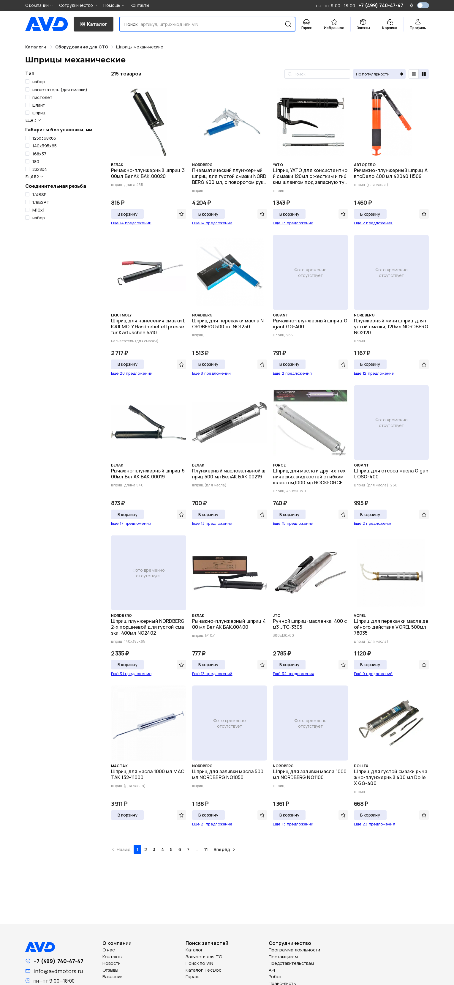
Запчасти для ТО (204, 957)
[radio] (414, 74)
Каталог (194, 950)
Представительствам (291, 963)
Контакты (140, 5)
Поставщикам (283, 957)
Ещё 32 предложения (293, 673)
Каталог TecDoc (204, 970)
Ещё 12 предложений (374, 373)
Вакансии (112, 976)
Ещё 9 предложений (373, 673)
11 (206, 849)
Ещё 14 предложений (131, 223)
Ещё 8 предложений (211, 373)
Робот (275, 976)
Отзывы (110, 970)
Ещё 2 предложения (373, 223)
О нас (108, 950)
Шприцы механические (140, 47)
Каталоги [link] (36, 47)
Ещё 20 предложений (131, 373)
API (272, 970)
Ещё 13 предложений (293, 223)
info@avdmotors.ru (58, 971)
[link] (81, 47)
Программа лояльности (294, 950)
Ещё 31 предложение (131, 673)
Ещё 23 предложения (374, 824)
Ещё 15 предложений (293, 523)
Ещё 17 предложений (131, 523)
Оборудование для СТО (81, 47)
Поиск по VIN (199, 963)
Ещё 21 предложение (212, 824)
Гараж (192, 976)
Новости (111, 963)
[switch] (423, 5)
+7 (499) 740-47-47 (59, 960)
